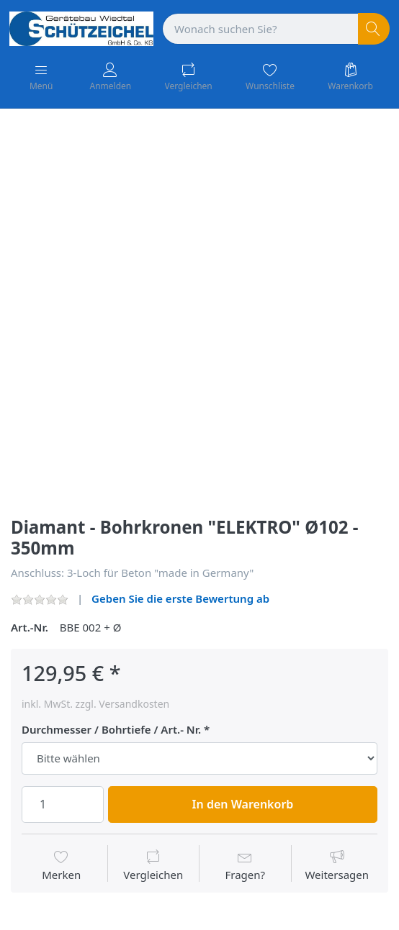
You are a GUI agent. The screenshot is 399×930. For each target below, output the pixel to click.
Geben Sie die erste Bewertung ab (180, 598)
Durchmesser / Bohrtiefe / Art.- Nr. (111, 730)
